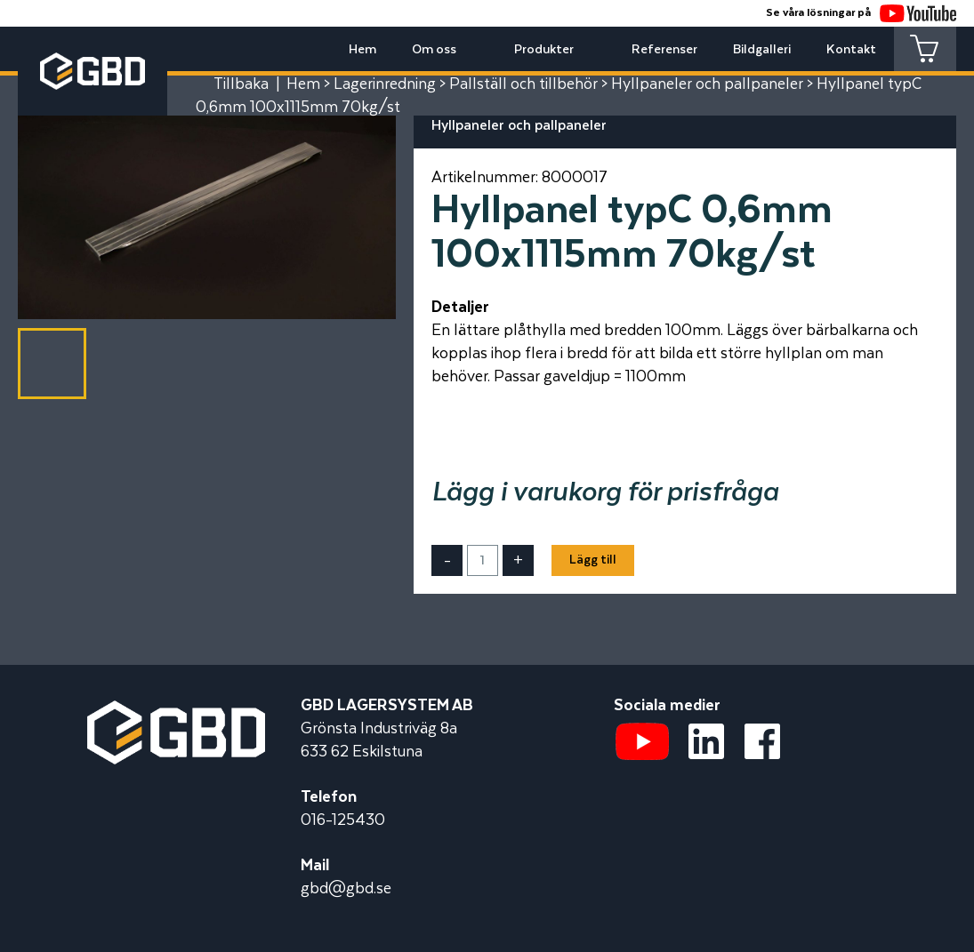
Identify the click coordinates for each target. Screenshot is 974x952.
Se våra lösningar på (861, 12)
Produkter (544, 50)
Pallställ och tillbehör (523, 84)
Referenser (664, 50)
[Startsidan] (176, 712)
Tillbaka (241, 84)
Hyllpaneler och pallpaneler (707, 84)
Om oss (434, 50)
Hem (362, 50)
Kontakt (851, 50)
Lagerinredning (385, 84)
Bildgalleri (762, 50)
